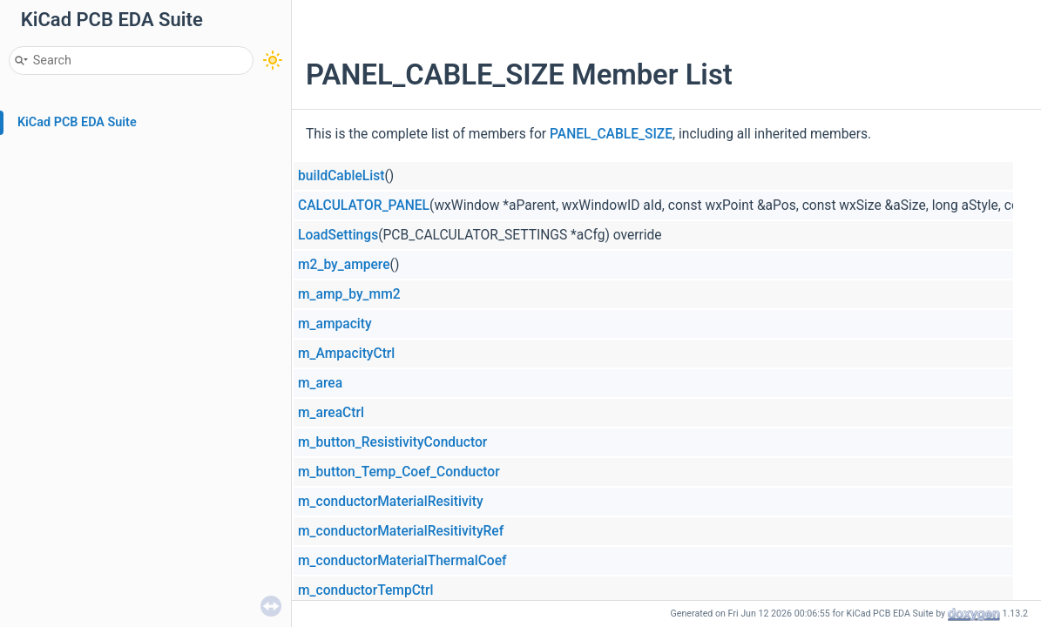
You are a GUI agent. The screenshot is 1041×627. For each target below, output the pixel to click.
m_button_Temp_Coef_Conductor (399, 472)
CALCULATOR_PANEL (363, 205)
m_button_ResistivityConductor (392, 442)
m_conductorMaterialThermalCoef (402, 561)
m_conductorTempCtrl (366, 590)
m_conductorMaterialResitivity (390, 501)
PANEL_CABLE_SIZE (611, 134)
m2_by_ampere (344, 265)
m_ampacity (335, 324)
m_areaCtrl (331, 413)
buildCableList (341, 176)
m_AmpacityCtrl (346, 353)
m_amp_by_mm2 (349, 294)
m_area (320, 383)
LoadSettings (338, 235)
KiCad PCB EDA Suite (77, 122)
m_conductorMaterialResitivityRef (401, 531)
